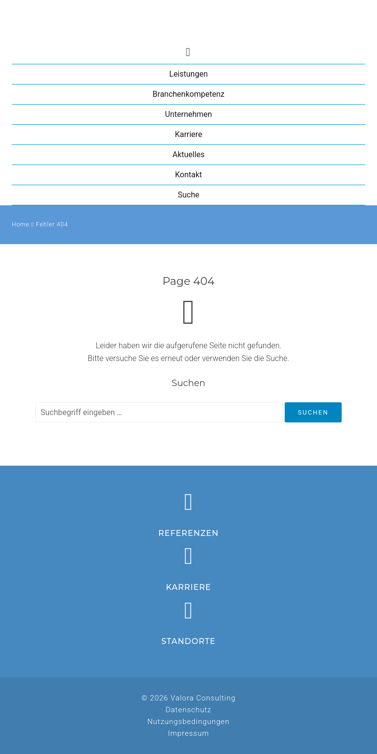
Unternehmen (188, 114)
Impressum (188, 733)
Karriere (188, 134)
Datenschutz (188, 709)
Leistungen (188, 74)
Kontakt (188, 174)
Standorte (189, 641)
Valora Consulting (188, 21)
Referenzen (189, 533)
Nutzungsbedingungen (188, 721)
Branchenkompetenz (188, 94)
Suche (188, 194)
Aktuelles (188, 154)
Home (20, 224)
